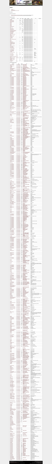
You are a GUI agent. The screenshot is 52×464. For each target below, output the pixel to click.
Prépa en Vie (24, 295)
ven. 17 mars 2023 (18, 176)
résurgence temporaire (12, 330)
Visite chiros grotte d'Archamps (26, 186)
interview (24, 119)
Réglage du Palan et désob (25, 355)
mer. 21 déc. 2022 (18, 194)
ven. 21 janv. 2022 (18, 234)
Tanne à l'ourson (11, 46)
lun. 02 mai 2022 (18, 219)
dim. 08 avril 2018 (18, 294)
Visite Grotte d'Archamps (25, 200)
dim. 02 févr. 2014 (18, 360)
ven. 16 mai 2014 (18, 353)
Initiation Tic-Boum (25, 425)
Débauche (24, 203)
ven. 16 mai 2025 (18, 82)
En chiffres (24, 185)
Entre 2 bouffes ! (24, 402)
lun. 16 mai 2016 (18, 317)
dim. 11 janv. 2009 (18, 436)
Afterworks (24, 259)
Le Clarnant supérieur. (25, 390)
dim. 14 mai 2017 (18, 308)
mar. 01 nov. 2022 (18, 203)
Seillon (10, 100)
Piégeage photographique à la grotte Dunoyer (26, 334)
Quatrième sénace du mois (25, 225)
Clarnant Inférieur (11, 55)
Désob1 (11, 24)
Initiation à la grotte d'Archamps (26, 404)
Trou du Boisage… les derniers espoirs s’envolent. (26, 387)
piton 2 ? (11, 202)
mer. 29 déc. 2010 (18, 418)
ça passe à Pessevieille (25, 130)
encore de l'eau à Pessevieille (26, 123)
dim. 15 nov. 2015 (18, 323)
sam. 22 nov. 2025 (18, 72)
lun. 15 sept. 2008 (18, 438)
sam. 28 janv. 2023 (18, 183)
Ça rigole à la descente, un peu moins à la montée (26, 301)
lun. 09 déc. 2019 (18, 287)
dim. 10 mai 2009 (18, 433)
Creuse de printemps (25, 168)
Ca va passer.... (24, 433)
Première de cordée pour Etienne (26, 283)
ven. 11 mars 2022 (18, 226)
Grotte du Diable (11, 53)
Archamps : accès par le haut (26, 120)
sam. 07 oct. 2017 (18, 302)
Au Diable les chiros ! (25, 69)
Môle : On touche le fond (25, 111)
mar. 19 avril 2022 (18, 222)
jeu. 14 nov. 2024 (18, 118)
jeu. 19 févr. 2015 (18, 335)
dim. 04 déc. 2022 (18, 198)
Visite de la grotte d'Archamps (26, 405)
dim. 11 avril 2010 (18, 426)
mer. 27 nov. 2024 (18, 112)
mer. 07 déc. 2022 (18, 196)
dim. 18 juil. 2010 (18, 422)
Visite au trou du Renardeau (26, 414)
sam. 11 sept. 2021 (18, 251)
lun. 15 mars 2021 (18, 262)
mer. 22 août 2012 (18, 390)
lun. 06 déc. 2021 (18, 241)
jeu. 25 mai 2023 (18, 168)
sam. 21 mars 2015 (18, 332)
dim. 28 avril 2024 (18, 135)
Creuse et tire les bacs (25, 156)
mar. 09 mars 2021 (18, 265)
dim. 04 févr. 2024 (18, 141)
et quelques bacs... (25, 181)
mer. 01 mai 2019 (18, 290)
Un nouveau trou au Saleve (25, 369)
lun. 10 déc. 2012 (18, 381)
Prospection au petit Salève (25, 357)
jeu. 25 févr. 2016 (18, 320)
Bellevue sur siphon (25, 209)
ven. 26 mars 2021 (18, 261)
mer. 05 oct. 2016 (18, 313)
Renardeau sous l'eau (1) (25, 132)
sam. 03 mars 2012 (18, 404)
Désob (23, 444)
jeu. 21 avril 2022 (18, 221)
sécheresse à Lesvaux (25, 208)
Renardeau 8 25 (24, 98)
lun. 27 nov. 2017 (18, 296)
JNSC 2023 (24, 154)
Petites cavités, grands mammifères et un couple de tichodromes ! (26, 152)
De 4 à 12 (24, 161)
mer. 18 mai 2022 (18, 214)
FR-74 (17, 56)
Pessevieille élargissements (26, 129)
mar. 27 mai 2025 (18, 80)
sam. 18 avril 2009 (18, 434)
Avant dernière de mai (25, 214)
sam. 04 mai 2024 (18, 134)
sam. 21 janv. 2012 (18, 407)
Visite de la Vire (24, 94)
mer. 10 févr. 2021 (18, 270)
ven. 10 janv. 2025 (18, 103)
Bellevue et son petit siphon (26, 160)
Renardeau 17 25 (24, 90)
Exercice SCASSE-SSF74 (25, 364)
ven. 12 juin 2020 (18, 276)
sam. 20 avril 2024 (18, 137)
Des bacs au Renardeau (25, 412)
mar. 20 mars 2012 (18, 403)
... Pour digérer (24, 418)
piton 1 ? (11, 40)
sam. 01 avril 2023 (18, 174)
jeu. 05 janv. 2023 (18, 191)
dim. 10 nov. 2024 (18, 120)
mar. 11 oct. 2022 (18, 207)
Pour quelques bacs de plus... (26, 241)
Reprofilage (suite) (25, 217)
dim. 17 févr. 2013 (18, 377)
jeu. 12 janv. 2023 (18, 186)
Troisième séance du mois (25, 226)
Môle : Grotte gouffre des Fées (13, 39)
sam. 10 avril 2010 (18, 427)
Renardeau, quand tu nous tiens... (26, 317)
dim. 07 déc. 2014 (18, 344)
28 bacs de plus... (24, 253)
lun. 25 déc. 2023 (18, 146)
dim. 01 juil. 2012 (18, 398)
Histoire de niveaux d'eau (25, 372)
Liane (10, 38)
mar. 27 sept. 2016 (18, 315)
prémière (24, 234)
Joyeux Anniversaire (25, 147)
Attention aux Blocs (25, 416)
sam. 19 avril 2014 (18, 356)
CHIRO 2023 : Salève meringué (26, 184)
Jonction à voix (24, 302)
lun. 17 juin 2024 (18, 132)
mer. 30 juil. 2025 (18, 76)
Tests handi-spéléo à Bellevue (26, 322)
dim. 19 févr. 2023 (18, 179)
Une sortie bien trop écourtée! (26, 328)
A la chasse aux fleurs (25, 174)
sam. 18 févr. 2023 (18, 180)
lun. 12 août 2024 (18, 129)
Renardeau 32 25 (24, 78)
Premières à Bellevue (25, 284)
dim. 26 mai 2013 (18, 370)
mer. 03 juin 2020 (18, 277)
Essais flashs (24, 139)
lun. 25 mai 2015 (18, 328)
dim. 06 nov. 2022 (18, 202)
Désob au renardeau (25, 371)
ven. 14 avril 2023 (18, 172)
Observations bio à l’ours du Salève (26, 71)
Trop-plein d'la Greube (12, 396)
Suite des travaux (24, 381)
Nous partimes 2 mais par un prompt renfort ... (26, 337)
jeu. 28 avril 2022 (18, 220)
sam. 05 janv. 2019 (18, 293)
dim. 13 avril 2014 (18, 357)
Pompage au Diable (25, 384)
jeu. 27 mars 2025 (18, 90)
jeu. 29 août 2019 (18, 288)
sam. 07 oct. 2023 (18, 154)
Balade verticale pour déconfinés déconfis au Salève (26, 279)
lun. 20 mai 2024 (18, 133)
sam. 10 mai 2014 (18, 354)
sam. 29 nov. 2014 (18, 346)
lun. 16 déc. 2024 (18, 108)
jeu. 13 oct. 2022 (18, 206)
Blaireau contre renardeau (25, 292)
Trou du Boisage (11, 60)
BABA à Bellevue (24, 206)
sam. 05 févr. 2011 (18, 416)
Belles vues (24, 228)
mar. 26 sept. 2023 (18, 156)
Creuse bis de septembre (25, 250)
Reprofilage (24, 220)
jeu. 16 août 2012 (18, 392)
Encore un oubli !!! (25, 305)
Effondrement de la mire (12, 52)
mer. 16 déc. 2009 (18, 431)
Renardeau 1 (24, 145)
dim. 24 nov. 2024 (18, 113)
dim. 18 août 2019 (18, 289)
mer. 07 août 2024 (18, 130)
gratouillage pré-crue (25, 398)
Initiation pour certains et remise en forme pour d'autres (26, 205)
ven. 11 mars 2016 (18, 319)
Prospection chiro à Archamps (26, 272)
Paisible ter (24, 166)
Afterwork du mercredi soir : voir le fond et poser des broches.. (26, 216)
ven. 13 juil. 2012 (18, 396)
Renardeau (24, 150)
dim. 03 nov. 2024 (18, 121)
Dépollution (24, 72)
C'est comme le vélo (25, 269)
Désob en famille (24, 426)
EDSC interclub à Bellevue (25, 210)
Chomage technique (25, 105)
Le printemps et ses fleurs (25, 170)
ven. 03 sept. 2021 (18, 252)
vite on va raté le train (25, 363)
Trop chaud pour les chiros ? (26, 346)
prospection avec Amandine (26, 236)
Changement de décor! (25, 343)
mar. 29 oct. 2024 (18, 122)
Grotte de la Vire (11, 94)
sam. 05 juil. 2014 (18, 351)
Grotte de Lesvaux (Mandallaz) (13, 30)
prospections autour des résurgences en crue (25, 330)
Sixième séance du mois (25, 224)
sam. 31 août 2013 (18, 364)
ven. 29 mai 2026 (18, 64)
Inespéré (24, 367)
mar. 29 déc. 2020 (18, 272)
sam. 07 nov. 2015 (18, 324)
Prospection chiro (24, 296)
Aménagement (24, 114)
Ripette (10, 263)
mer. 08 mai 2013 (18, 371)
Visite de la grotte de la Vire (25, 196)
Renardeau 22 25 (24, 85)
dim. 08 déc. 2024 (18, 109)
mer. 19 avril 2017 (18, 309)
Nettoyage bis (24, 265)
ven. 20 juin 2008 (18, 446)
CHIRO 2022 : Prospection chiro (26, 237)
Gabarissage (24, 354)
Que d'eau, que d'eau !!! (25, 149)
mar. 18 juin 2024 (18, 131)
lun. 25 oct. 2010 (18, 420)
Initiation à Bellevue (25, 135)
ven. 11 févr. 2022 (18, 231)
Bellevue (11, 22)
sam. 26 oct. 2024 (18, 124)
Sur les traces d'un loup (25, 319)
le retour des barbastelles (25, 342)
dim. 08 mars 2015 (18, 333)
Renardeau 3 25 (24, 103)
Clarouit (11, 72)
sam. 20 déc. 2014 (18, 343)
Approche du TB (24, 304)
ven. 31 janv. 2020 (18, 283)
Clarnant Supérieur (12, 54)
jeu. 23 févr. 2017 (18, 310)
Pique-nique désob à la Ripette (26, 263)
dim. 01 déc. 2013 (18, 363)
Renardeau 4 (24, 143)
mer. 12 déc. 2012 (18, 380)
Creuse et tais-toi (24, 157)
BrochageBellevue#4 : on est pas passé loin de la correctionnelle (26, 260)
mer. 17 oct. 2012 (18, 383)
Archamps (11, 105)
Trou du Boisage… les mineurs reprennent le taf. (26, 388)
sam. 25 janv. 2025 (18, 100)
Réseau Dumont (11, 367)
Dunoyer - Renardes (12, 26)
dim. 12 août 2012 (18, 393)
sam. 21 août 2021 (18, 253)
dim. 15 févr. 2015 (18, 337)
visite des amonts (24, 430)
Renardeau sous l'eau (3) (25, 131)
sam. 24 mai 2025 (18, 81)
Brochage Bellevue (25, 271)
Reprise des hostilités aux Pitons (26, 397)
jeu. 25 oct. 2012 (18, 382)
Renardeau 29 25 (24, 80)
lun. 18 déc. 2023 (18, 148)
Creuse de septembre (25, 252)
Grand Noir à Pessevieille (25, 118)
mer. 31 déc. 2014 (18, 342)
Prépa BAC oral (24, 164)
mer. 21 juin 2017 (18, 305)
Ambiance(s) (24, 351)
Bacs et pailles (24, 159)
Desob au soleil (24, 393)
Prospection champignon (25, 326)
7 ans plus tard (24, 261)
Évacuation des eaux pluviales (13, 56)
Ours (10, 71)
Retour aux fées (24, 76)
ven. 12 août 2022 (18, 210)
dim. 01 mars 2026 (18, 68)
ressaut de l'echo (24, 325)
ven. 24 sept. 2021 (18, 250)
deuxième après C (24, 278)
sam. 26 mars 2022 (18, 223)
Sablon (10, 44)
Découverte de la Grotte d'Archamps (25, 274)
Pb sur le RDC (24, 172)
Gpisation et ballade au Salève (26, 401)
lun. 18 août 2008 (18, 440)
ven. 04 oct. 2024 (18, 127)
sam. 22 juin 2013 (18, 367)
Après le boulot (24, 288)
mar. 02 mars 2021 (18, 267)
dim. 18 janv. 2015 (18, 340)
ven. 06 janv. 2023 (18, 190)
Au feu (23, 112)
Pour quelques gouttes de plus (26, 75)
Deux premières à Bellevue (25, 137)
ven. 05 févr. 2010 (18, 429)
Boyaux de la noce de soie (12, 57)
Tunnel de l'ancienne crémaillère (12, 51)
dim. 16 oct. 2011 (18, 410)
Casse (23, 222)
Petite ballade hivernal (25, 362)
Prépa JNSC (24, 128)
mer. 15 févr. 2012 (18, 406)
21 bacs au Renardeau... (25, 276)
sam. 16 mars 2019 (18, 291)
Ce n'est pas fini (24, 155)
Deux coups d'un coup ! (25, 245)
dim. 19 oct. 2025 (18, 74)
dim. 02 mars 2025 (18, 94)
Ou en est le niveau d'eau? (25, 438)
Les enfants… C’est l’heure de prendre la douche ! (26, 134)
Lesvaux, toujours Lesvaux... (26, 313)
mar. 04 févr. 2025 (18, 98)
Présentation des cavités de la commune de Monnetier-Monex (17, 15)
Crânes (11, 74)
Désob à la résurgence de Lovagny (26, 133)
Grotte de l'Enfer (11, 28)
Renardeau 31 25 (24, 79)
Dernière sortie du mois (25, 153)
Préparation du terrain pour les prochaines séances (26, 379)
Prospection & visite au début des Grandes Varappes (26, 162)
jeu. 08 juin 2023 (18, 166)
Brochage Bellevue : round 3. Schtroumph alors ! (26, 262)
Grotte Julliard (11, 33)
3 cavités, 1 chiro (24, 202)
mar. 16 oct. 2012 (18, 384)
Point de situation (24, 64)
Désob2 (15, 409)
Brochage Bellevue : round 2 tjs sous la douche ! (26, 270)
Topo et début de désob (25, 307)
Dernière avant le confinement (26, 282)
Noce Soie (18, 57)
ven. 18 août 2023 (18, 160)
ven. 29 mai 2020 (18, 278)
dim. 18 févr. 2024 (18, 139)
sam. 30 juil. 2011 (18, 412)
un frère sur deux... (25, 332)
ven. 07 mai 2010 (18, 425)
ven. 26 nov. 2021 (18, 243)
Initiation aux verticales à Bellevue (26, 370)
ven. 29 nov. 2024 (18, 111)
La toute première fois (25, 247)
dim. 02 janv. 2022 (18, 237)
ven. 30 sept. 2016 (18, 314)
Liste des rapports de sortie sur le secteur (15, 10)
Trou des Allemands (12, 49)
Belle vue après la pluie (25, 212)
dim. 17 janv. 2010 (18, 430)
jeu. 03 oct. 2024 (18, 128)
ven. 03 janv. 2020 (18, 284)
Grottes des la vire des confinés (13, 279)
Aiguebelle (11, 329)
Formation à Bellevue (25, 293)
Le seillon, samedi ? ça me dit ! (26, 100)
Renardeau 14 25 (24, 92)
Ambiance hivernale (25, 340)
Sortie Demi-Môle (24, 113)
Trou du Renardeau (12, 50)
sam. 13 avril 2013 (18, 372)
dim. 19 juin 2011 (18, 414)
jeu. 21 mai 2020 (18, 279)
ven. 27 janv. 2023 (18, 185)
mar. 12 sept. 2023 (18, 158)
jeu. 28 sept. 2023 (18, 155)
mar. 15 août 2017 (18, 304)
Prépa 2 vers (24, 294)
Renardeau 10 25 (24, 96)
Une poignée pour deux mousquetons (25, 101)
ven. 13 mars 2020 (18, 282)
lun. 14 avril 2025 (18, 85)
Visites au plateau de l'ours (25, 382)
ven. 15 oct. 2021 (18, 247)
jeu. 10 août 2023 (18, 161)
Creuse (23, 221)
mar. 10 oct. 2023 (18, 153)
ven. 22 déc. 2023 (18, 147)
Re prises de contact (25, 207)
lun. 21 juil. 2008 (18, 442)
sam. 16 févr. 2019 (18, 292)
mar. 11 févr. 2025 (18, 96)
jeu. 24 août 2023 (18, 159)
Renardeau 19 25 (24, 88)
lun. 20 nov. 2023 (18, 150)
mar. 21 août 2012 (18, 391)
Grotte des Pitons (11, 32)
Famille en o (24, 109)
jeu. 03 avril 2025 (18, 88)
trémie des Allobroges (12, 353)
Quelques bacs (24, 227)
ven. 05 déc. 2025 (18, 71)
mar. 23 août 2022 (18, 208)
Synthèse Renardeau (25, 122)
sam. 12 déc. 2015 (18, 321)
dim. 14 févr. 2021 (18, 269)
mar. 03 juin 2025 (18, 79)
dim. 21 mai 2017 (18, 307)
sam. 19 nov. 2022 (18, 200)
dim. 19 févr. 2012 (18, 405)
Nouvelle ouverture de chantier (26, 356)
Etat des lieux (24, 267)
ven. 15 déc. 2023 (18, 149)
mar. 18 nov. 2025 (18, 73)
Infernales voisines (12, 36)
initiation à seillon (24, 309)
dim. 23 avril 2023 (18, 170)
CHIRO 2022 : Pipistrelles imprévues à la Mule (25, 229)
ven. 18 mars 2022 (18, 225)
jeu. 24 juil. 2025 (18, 77)
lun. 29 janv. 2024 (18, 143)
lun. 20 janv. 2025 (18, 101)
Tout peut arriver (24, 290)
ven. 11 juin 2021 (18, 257)
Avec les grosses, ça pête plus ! (26, 148)
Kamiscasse (11, 37)
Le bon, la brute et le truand (25, 67)
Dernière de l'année (25, 239)
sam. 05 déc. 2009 (18, 432)
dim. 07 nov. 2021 (18, 245)
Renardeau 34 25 (24, 77)
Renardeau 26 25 (24, 82)
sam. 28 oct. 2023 (18, 152)
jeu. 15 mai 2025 (18, 83)
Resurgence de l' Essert (12, 42)
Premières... (24, 183)
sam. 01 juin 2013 (18, 369)
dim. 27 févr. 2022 (18, 228)
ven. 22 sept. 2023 (18, 157)
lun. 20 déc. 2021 (18, 239)
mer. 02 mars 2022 (18, 227)
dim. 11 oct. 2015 (18, 325)
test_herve (11, 61)
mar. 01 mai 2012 (18, 401)
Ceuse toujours (24, 243)
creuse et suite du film (25, 353)
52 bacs (23, 223)
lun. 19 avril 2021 (18, 260)
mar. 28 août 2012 (18, 387)
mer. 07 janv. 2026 (18, 69)
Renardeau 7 (24, 141)
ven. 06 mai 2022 (18, 218)
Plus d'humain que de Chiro (25, 194)
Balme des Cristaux (12, 20)
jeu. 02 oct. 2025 (18, 75)
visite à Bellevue (24, 360)
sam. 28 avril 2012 (18, 402)
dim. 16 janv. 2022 (18, 235)
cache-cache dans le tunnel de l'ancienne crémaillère (26, 359)
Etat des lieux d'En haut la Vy (26, 380)
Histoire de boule (24, 121)
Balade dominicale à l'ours (25, 377)
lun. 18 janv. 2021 (18, 271)
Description (12, 9)
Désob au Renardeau (25, 365)
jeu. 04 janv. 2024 (18, 145)
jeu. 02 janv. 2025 (18, 105)
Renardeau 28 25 (24, 81)
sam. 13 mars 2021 (18, 263)
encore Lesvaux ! (24, 314)
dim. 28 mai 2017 (18, 306)
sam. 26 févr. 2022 (18, 229)
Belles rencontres (24, 176)
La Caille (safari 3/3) (25, 179)
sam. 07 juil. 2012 (18, 397)
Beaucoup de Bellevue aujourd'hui (26, 321)
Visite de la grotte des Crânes (26, 198)
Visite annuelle (24, 335)
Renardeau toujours (25, 108)
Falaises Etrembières (25, 432)
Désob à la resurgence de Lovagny (26, 127)
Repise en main (24, 291)
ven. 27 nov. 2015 (18, 322)
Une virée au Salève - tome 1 (26, 410)
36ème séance (24, 440)
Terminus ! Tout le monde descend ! (26, 396)
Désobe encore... (24, 324)
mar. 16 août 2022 (18, 209)
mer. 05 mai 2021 (18, 259)
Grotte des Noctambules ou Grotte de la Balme (12, 31)
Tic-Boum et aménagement (25, 323)
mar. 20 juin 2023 (18, 164)
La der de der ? (24, 73)
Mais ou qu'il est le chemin (25, 74)
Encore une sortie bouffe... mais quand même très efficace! (26, 333)
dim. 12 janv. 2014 (18, 361)
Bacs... (23, 191)
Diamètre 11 (24, 158)
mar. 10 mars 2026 (18, 67)
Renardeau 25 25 (24, 83)
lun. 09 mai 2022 (18, 217)
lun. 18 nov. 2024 (18, 114)
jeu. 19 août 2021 (18, 254)
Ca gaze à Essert (24, 434)
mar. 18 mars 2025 (18, 92)
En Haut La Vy (11, 261)
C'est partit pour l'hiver (25, 345)
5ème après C (24, 275)
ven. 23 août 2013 (18, 365)
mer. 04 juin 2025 (18, 78)
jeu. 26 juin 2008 (18, 444)
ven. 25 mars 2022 (18, 224)
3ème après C (24, 277)
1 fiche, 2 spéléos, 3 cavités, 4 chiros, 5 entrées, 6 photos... (26, 233)
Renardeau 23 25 (24, 84)
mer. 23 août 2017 (18, 303)
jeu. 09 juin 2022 (18, 212)
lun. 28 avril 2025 (18, 84)
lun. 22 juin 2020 (18, 275)
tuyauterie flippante (25, 361)
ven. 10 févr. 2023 (18, 181)
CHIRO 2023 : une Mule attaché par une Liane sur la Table (26, 190)
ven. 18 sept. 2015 (18, 326)
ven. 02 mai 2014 (18, 355)
